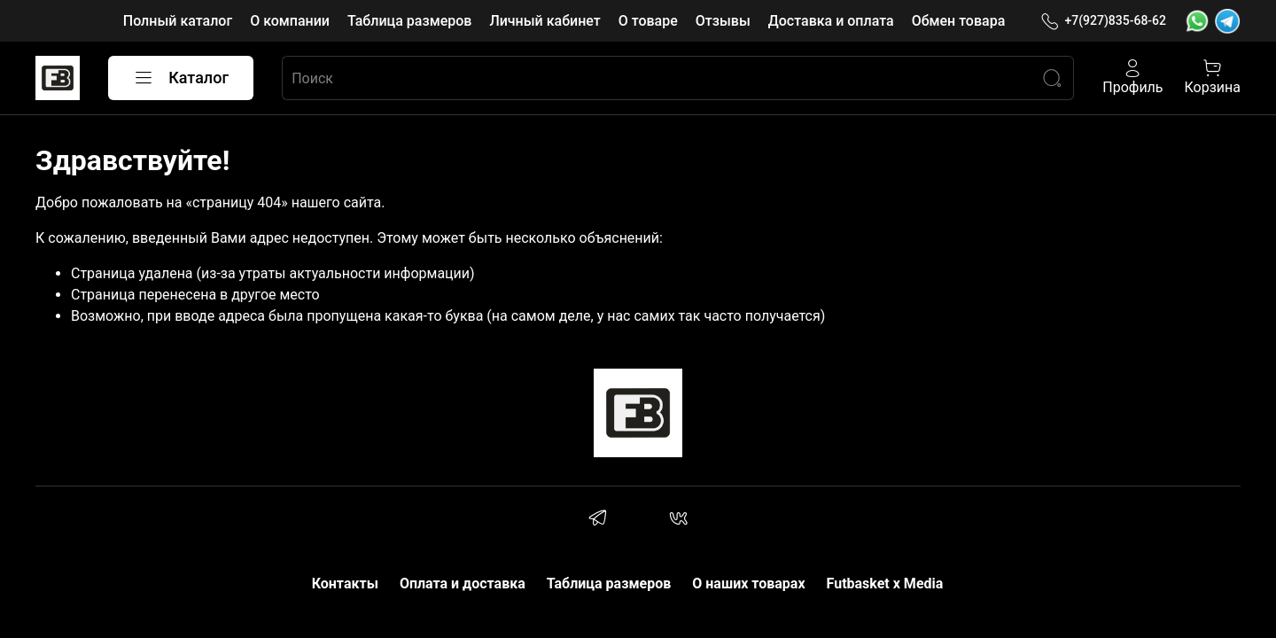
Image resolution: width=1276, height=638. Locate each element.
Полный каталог (177, 20)
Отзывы (723, 20)
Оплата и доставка (462, 583)
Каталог (181, 78)
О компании (290, 20)
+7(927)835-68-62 (1103, 21)
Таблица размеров (409, 20)
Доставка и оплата (831, 20)
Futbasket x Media (885, 583)
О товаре (648, 20)
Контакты (345, 583)
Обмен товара (959, 20)
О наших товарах (748, 583)
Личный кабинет (544, 20)
